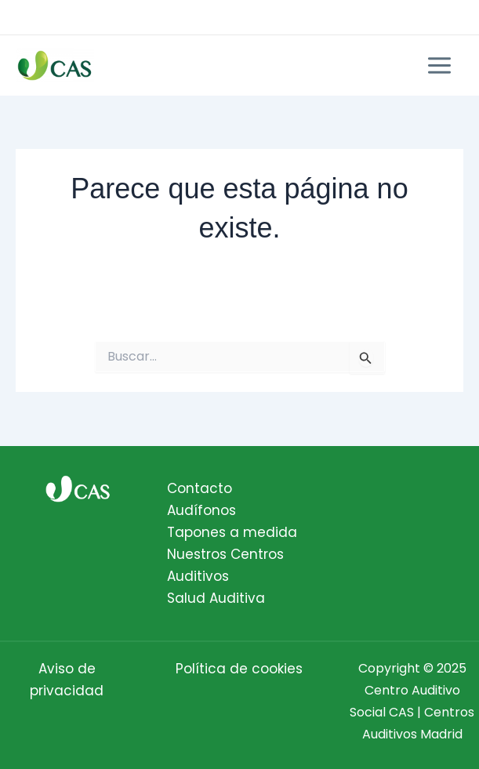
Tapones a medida (232, 532)
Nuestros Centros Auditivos (225, 565)
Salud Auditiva (216, 598)
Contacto (199, 488)
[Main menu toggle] (440, 65)
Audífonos (201, 510)
